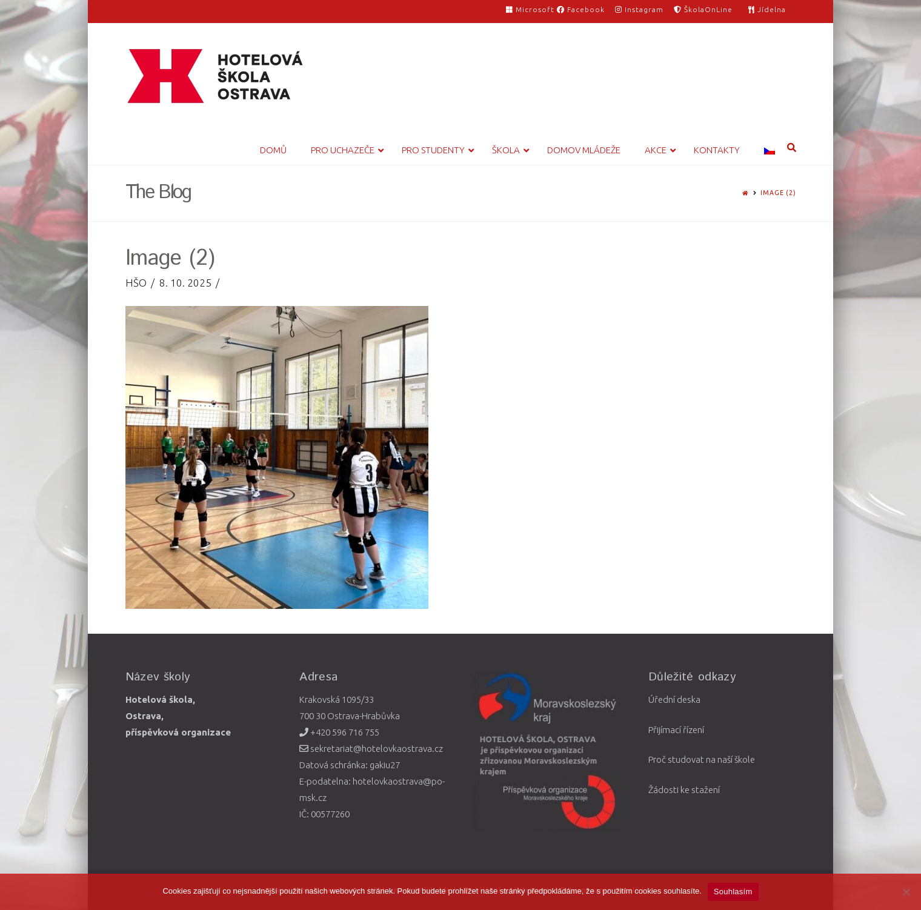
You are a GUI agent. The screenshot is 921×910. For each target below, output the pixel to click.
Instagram (639, 9)
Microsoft (531, 9)
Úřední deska (674, 699)
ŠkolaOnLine (703, 9)
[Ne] (906, 892)
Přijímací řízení (676, 730)
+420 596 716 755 (339, 732)
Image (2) (778, 192)
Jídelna (767, 9)
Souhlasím (733, 891)
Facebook (581, 9)
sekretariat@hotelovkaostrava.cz (371, 748)
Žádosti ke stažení (684, 790)
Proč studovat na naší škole (701, 759)
